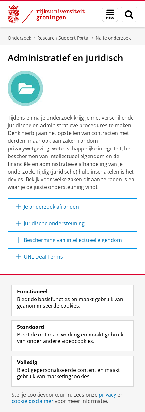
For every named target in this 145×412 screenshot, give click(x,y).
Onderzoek (19, 38)
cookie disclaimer (33, 401)
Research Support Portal (63, 38)
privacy (107, 394)
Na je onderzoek (113, 38)
